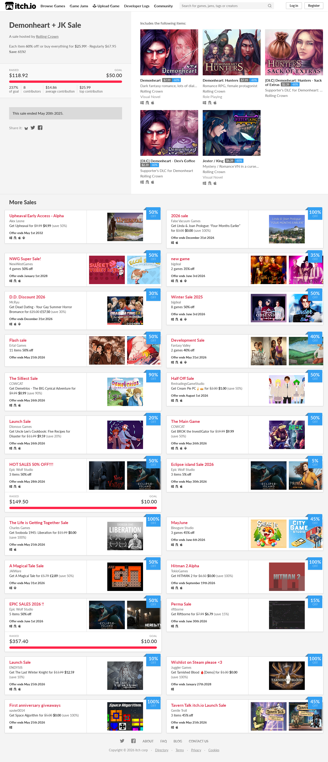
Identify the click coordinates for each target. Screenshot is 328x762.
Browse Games (53, 6)
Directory (161, 750)
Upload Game (106, 6)
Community (163, 6)
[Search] (269, 5)
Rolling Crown (47, 36)
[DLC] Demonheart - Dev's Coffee (167, 161)
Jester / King (213, 161)
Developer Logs (136, 6)
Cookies (213, 750)
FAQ (163, 741)
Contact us (198, 741)
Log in (294, 6)
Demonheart (150, 80)
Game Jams (79, 6)
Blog (178, 741)
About (148, 741)
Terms (180, 750)
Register (314, 6)
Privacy (196, 750)
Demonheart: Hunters (220, 80)
